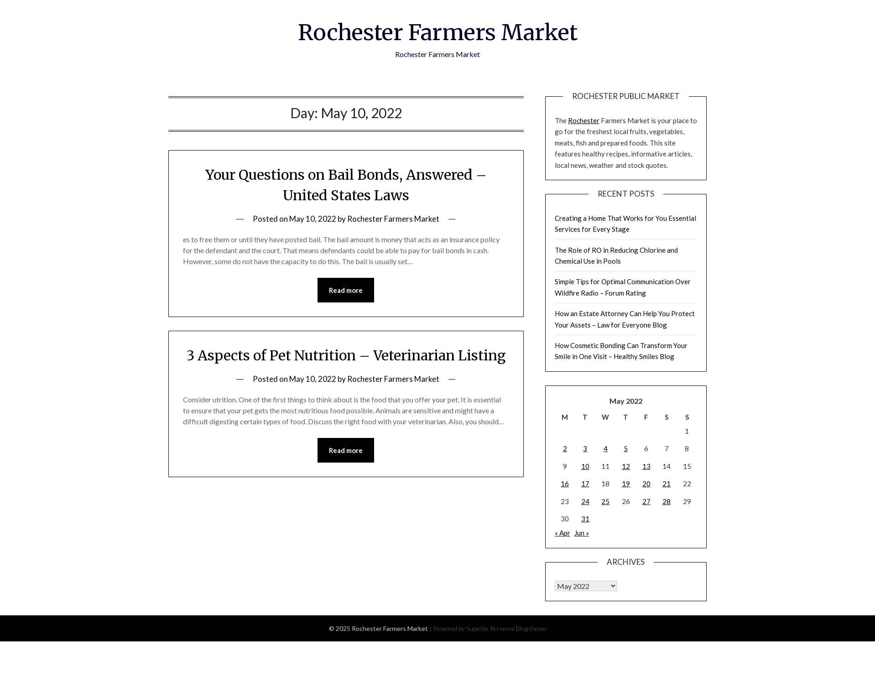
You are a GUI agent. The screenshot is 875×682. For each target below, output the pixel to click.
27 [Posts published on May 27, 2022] (646, 501)
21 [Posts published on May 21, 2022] (666, 483)
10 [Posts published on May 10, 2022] (585, 466)
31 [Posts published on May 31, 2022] (585, 519)
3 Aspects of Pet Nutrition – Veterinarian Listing (346, 355)
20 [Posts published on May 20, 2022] (646, 483)
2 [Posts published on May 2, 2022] (565, 448)
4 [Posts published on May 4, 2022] (606, 448)
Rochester (583, 120)
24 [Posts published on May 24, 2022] (585, 501)
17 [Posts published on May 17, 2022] (585, 483)
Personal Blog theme (518, 628)
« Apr (562, 533)
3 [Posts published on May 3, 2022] (585, 448)
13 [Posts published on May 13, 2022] (646, 466)
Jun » (581, 533)
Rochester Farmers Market (438, 32)
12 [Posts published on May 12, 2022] (626, 466)
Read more (346, 290)
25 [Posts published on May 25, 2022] (605, 501)
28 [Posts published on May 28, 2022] (666, 501)
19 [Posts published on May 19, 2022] (626, 483)
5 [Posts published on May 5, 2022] (626, 448)
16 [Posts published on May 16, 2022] (565, 483)
